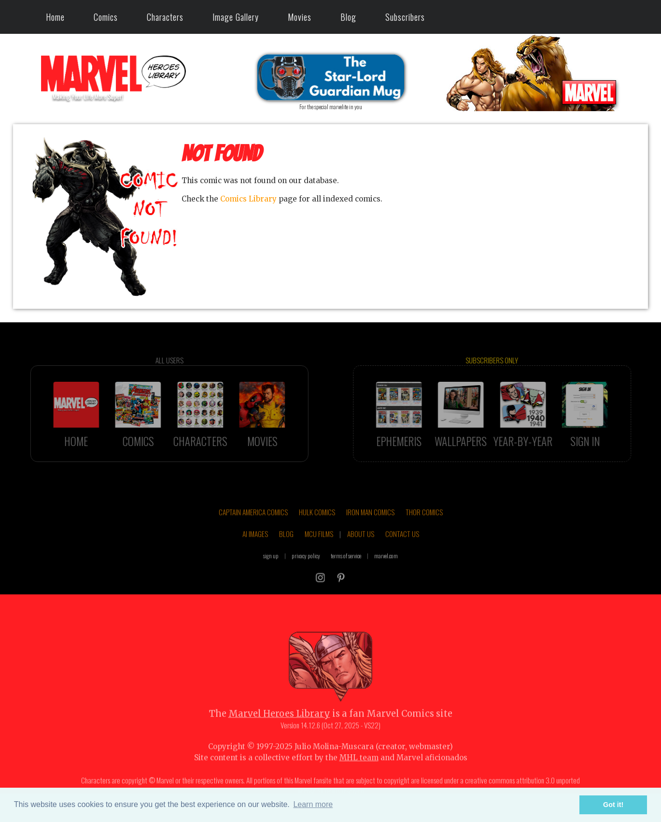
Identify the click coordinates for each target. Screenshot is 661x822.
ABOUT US (360, 547)
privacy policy (306, 569)
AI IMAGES (255, 547)
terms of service (346, 569)
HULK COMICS (317, 525)
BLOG (286, 547)
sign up (271, 569)
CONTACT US (402, 547)
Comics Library (248, 198)
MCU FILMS (319, 547)
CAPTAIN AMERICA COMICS (253, 525)
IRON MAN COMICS (370, 525)
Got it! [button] (613, 804)
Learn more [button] (313, 804)
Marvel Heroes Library (279, 727)
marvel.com (386, 569)
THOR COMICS (424, 525)
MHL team (359, 771)
